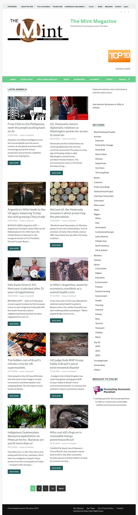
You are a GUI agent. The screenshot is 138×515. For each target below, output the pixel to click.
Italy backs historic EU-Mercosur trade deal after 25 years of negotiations (26, 288)
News (66, 79)
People (122, 79)
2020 (97, 346)
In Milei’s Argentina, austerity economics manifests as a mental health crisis (69, 288)
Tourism (99, 323)
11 (52, 488)
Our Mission (78, 508)
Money (98, 314)
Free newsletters (43, 6)
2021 (97, 350)
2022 (97, 355)
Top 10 (97, 342)
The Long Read (102, 172)
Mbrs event (99, 205)
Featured (99, 140)
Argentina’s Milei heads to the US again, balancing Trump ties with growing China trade (26, 213)
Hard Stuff (100, 149)
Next (61, 488)
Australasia (100, 227)
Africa (98, 218)
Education (109, 6)
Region (97, 214)
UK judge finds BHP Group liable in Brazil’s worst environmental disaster (66, 363)
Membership (57, 6)
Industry (99, 309)
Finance (99, 286)
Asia (97, 222)
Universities (99, 365)
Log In (126, 6)
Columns (94, 79)
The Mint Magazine (93, 21)
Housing (99, 305)
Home (13, 79)
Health (98, 300)
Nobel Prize (100, 163)
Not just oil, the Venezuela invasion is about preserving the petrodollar (67, 213)
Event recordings (102, 187)
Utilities (99, 332)
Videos (97, 369)
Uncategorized (101, 360)
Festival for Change (104, 145)
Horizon (99, 158)
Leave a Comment (27, 135)
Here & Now (101, 154)
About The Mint (27, 6)
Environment (101, 282)
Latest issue (26, 79)
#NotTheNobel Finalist (104, 132)
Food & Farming (102, 291)
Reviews (98, 255)
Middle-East (101, 241)
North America (102, 245)
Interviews (79, 79)
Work (98, 337)
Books (100, 6)
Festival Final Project (103, 191)
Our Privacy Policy (106, 508)
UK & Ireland (101, 250)
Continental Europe (104, 232)
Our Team (91, 508)
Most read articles (47, 79)
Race (97, 318)
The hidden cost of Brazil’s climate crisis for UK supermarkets (24, 363)
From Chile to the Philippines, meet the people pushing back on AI (26, 127)
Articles (97, 136)
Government (101, 296)
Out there (99, 168)
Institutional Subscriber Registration (88, 511)
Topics (109, 79)
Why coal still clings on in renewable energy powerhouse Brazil (66, 436)
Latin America (101, 236)
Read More (13, 162)
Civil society (100, 268)
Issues (91, 6)
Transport (99, 328)
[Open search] (129, 79)
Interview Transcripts (104, 196)
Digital (98, 273)
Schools (97, 260)
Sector (97, 264)
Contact (118, 6)
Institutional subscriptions (75, 6)
